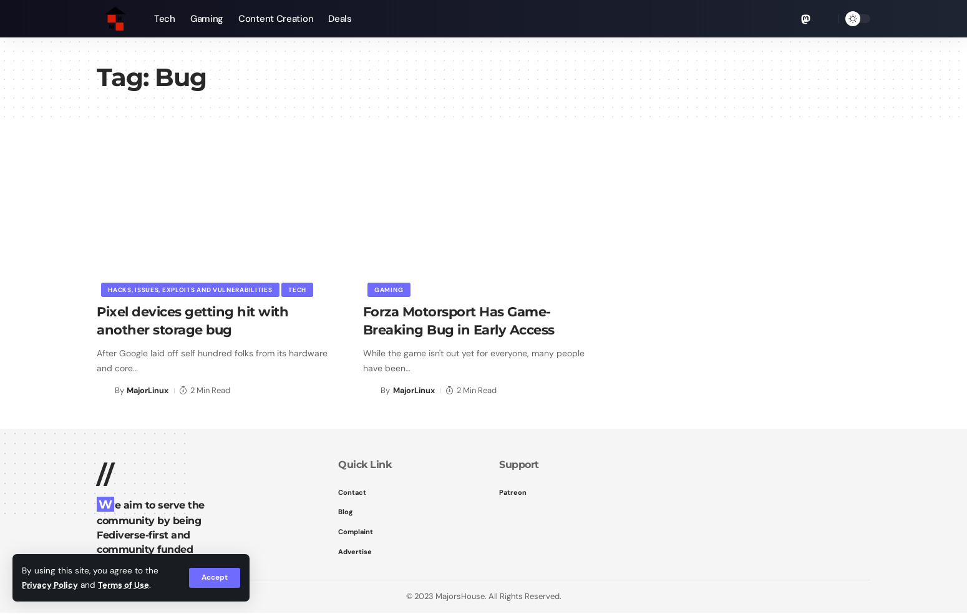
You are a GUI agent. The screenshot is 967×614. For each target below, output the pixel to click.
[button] (214, 578)
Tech (298, 289)
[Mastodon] (806, 19)
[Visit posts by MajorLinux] (103, 390)
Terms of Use (126, 585)
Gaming (389, 289)
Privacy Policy (51, 585)
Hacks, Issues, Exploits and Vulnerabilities (191, 289)
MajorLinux (149, 390)
